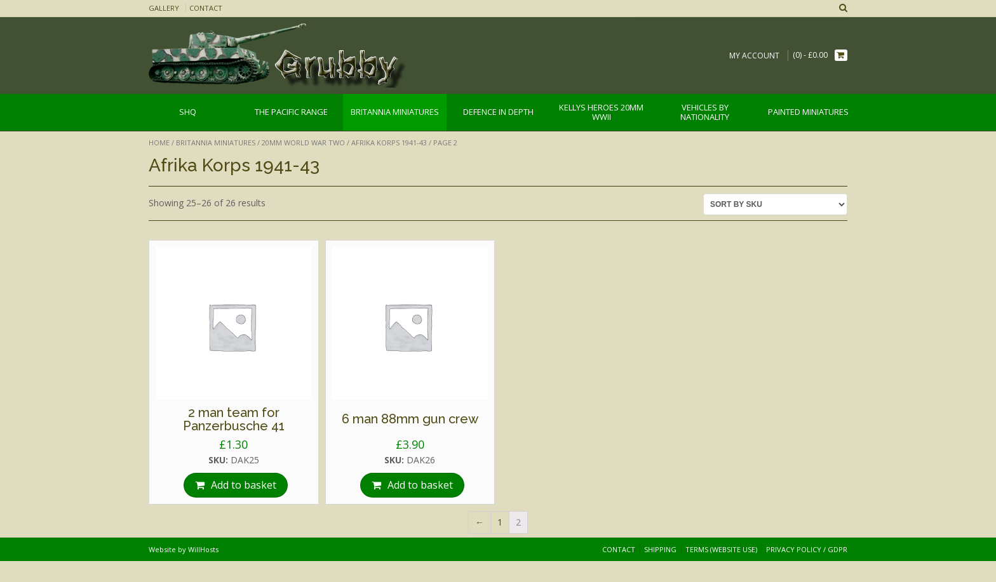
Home (159, 142)
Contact (205, 8)
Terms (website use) (721, 549)
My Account (754, 55)
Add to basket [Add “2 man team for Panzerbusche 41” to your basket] (243, 485)
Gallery (164, 8)
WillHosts (203, 549)
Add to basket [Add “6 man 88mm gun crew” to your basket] (420, 485)
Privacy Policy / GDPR (806, 549)
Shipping (660, 549)
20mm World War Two (303, 142)
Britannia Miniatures (215, 142)
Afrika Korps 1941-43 (389, 142)
